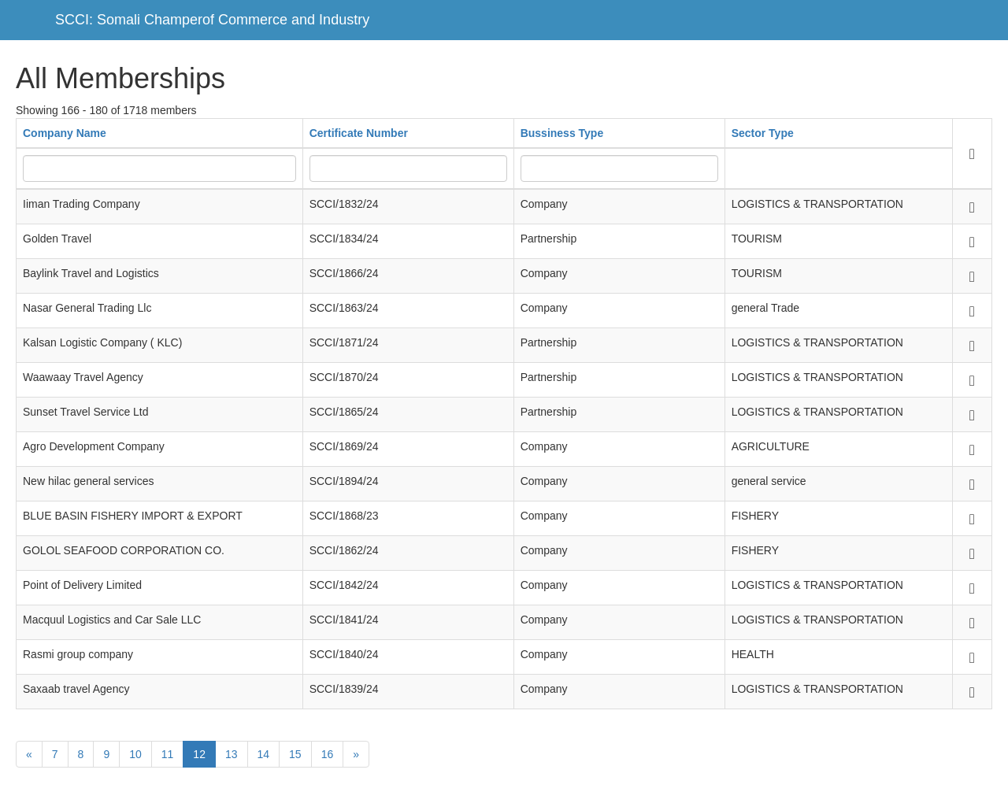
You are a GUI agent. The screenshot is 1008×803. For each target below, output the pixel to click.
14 (264, 754)
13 (231, 754)
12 (199, 754)
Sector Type (763, 133)
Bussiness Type (562, 133)
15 (295, 754)
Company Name (64, 133)
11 (167, 754)
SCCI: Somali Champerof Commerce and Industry (212, 20)
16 (327, 754)
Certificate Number (358, 133)
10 (135, 754)
